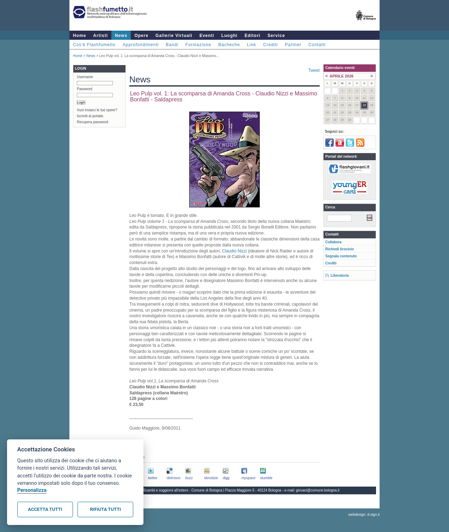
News (121, 35)
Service (276, 35)
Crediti (270, 44)
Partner (293, 44)
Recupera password (92, 122)
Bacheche (229, 44)
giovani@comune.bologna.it (318, 490)
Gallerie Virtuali (173, 35)
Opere (141, 35)
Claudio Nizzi (234, 251)
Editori (252, 35)
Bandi (172, 44)
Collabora (333, 242)
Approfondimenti (141, 44)
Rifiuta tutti (105, 509)
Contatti (317, 44)
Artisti (100, 35)
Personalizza (32, 490)
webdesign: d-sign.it (364, 515)
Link (251, 44)
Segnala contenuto (341, 256)
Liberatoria (340, 275)
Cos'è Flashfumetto (94, 44)
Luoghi (229, 35)
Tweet (314, 70)
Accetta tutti (45, 509)
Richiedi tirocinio (339, 249)
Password (84, 89)
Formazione (198, 44)
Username (85, 77)
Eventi (206, 35)
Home (79, 35)
